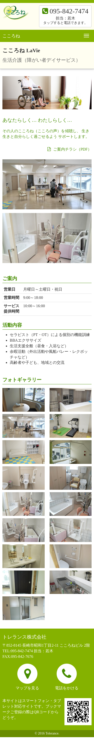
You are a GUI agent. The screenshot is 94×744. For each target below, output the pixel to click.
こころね (11, 35)
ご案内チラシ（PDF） (69, 149)
